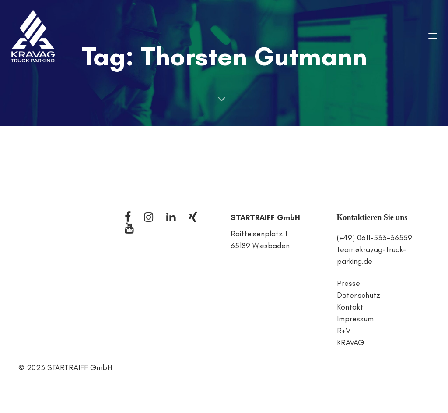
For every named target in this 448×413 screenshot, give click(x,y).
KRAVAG (350, 342)
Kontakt (350, 307)
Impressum (355, 319)
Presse (348, 283)
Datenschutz (358, 295)
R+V (343, 330)
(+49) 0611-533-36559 (374, 237)
